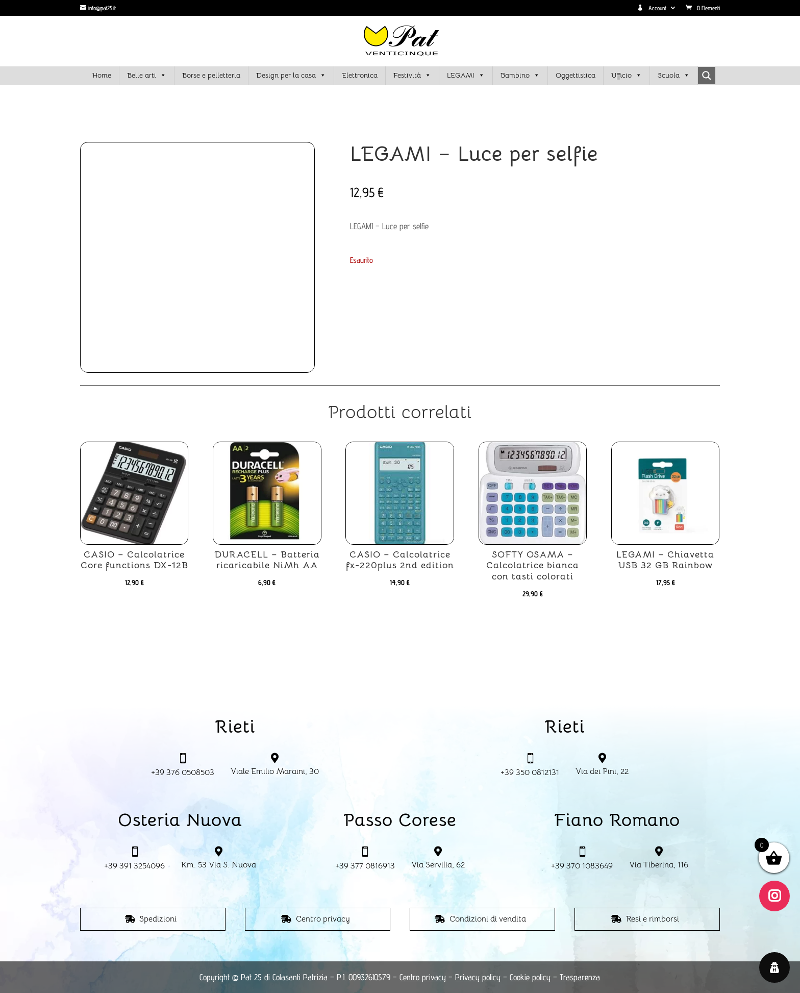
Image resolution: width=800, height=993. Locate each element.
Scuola (674, 75)
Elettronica (360, 75)
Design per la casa (291, 75)
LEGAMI (466, 75)
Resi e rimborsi (652, 919)
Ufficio (626, 75)
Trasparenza (580, 977)
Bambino (520, 75)
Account (651, 8)
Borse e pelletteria (211, 75)
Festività (412, 75)
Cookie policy (530, 977)
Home (101, 75)
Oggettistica (575, 75)
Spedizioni (158, 919)
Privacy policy (478, 977)
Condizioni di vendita (487, 919)
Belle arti (146, 75)
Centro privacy (323, 919)
